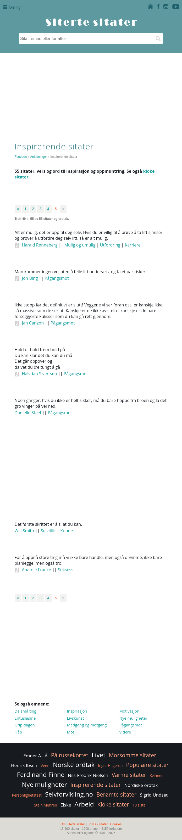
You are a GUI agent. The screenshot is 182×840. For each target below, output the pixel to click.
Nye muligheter (133, 718)
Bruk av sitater (97, 824)
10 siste (139, 805)
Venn (45, 765)
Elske (65, 805)
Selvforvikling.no (69, 794)
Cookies (116, 824)
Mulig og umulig (80, 245)
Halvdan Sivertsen (39, 374)
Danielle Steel (28, 413)
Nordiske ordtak (141, 785)
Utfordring (110, 245)
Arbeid (84, 804)
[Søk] (157, 38)
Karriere (133, 245)
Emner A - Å (35, 756)
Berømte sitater (116, 794)
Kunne (66, 531)
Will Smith (24, 531)
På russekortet (69, 755)
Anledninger (38, 157)
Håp (18, 732)
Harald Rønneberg (40, 245)
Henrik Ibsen (24, 765)
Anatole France (36, 570)
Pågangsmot (57, 278)
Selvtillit (48, 531)
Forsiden (21, 157)
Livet (99, 755)
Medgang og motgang (87, 724)
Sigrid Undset (154, 795)
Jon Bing (30, 278)
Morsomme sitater (132, 755)
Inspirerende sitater (95, 784)
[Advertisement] (91, 96)
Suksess (65, 570)
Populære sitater (147, 765)
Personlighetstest (27, 795)
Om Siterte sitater (72, 824)
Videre (125, 732)
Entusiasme (25, 718)
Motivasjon (129, 711)
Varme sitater (129, 775)
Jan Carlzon (33, 323)
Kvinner (156, 775)
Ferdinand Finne (40, 774)
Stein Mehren (45, 805)
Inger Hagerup (110, 765)
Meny (12, 7)
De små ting (25, 711)
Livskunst (75, 718)
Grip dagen (25, 724)
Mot (70, 732)
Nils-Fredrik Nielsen (88, 775)
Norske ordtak (74, 764)
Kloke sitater (113, 804)
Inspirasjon (77, 711)
